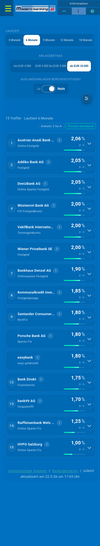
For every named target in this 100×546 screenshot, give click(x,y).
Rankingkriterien (65, 470)
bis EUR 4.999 (22, 66)
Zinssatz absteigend (80, 126)
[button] (51, 143)
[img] (74, 150)
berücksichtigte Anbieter (28, 470)
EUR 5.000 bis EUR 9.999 (50, 66)
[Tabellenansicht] (65, 11)
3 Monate (14, 40)
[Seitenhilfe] (93, 11)
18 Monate (85, 40)
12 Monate (67, 40)
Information (79, 3)
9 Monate (49, 40)
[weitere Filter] (86, 98)
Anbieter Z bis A (51, 126)
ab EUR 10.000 (79, 66)
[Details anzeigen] (89, 143)
